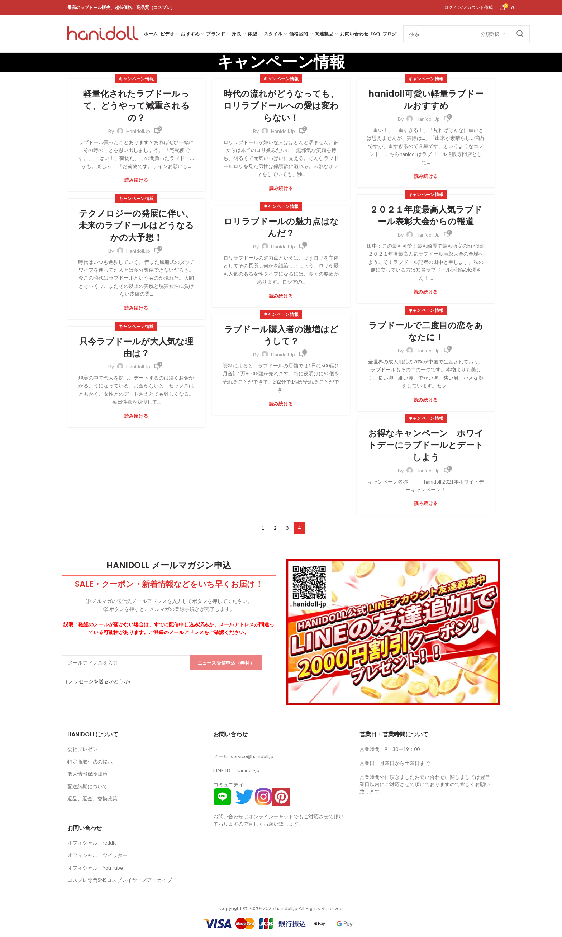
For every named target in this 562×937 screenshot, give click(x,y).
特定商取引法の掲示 (90, 761)
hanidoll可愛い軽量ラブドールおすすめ (426, 100)
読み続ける (136, 180)
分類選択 (490, 34)
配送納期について (87, 786)
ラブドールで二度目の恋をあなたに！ (425, 331)
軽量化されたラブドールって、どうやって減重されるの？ (136, 106)
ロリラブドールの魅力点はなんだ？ (281, 227)
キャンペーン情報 (136, 78)
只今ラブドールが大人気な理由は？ (136, 348)
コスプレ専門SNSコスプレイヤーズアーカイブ (119, 880)
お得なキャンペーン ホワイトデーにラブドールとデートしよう (426, 445)
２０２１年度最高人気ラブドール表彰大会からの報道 (426, 216)
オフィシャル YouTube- (96, 868)
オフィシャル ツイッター (97, 855)
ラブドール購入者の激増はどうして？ (281, 335)
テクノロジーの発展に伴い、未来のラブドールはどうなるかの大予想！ (136, 225)
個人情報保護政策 (87, 774)
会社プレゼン (82, 749)
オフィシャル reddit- (92, 843)
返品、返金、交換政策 (92, 798)
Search (520, 33)
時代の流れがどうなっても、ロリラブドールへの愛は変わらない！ (281, 106)
